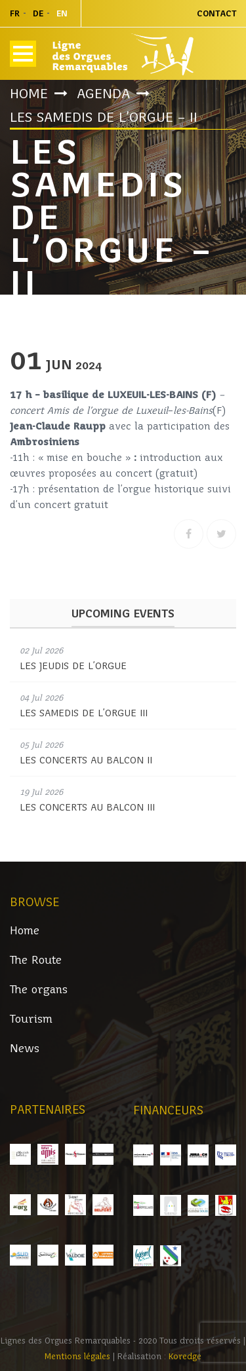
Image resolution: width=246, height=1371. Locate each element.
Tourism (31, 1019)
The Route (36, 960)
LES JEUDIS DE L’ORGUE (73, 666)
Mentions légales (79, 1356)
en (62, 13)
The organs (39, 989)
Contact (216, 13)
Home (29, 93)
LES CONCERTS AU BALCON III (87, 807)
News (24, 1048)
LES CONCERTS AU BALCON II (86, 760)
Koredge (185, 1356)
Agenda (103, 93)
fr (15, 13)
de (38, 13)
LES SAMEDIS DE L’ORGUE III (84, 713)
